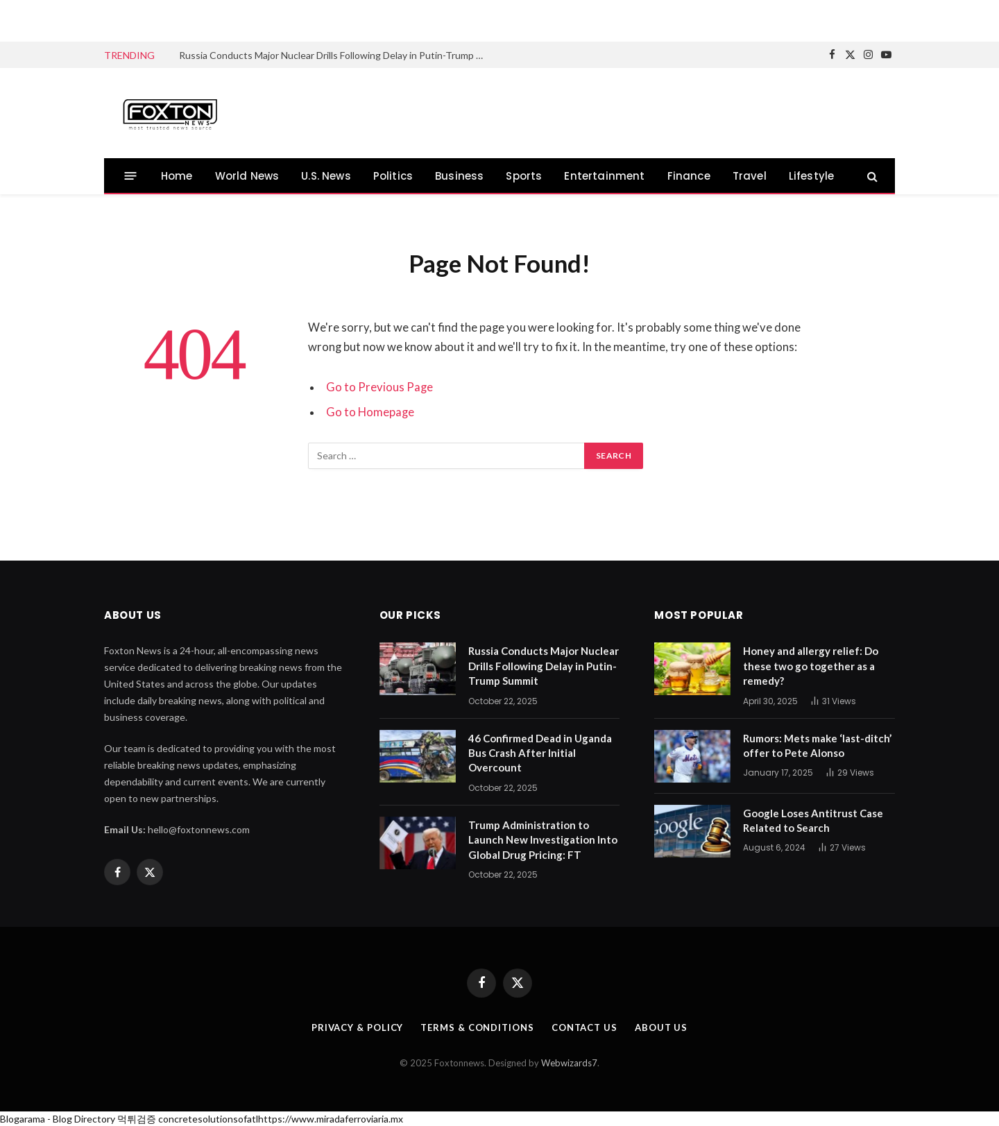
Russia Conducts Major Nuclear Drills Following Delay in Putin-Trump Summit (335, 55)
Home (177, 176)
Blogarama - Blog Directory (57, 1119)
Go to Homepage (370, 412)
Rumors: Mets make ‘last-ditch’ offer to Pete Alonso (817, 745)
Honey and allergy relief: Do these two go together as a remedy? (810, 666)
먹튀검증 (136, 1119)
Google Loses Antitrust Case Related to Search (813, 820)
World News (247, 176)
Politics (393, 176)
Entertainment (604, 176)
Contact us (584, 1027)
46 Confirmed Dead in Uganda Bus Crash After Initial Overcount (540, 753)
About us (661, 1027)
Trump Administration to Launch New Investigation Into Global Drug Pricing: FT (542, 840)
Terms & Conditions (476, 1027)
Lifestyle (812, 176)
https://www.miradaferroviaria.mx (330, 1119)
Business (459, 176)
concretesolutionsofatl (208, 1119)
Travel (750, 176)
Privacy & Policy (357, 1027)
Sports (524, 176)
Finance (688, 176)
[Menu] (131, 176)
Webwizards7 (569, 1062)
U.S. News (326, 176)
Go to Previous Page (379, 387)
